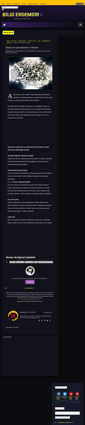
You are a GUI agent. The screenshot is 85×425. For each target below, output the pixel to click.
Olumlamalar (53, 393)
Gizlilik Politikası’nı (39, 414)
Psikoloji (26, 393)
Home (8, 40)
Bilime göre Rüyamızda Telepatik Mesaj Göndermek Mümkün (69, 175)
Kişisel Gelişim (22, 40)
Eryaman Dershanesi (49, 422)
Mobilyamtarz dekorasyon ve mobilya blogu (13, 408)
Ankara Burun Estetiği (59, 422)
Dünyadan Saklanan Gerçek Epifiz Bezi (73, 199)
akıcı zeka (14, 40)
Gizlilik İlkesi (43, 3)
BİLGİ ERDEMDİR (21, 14)
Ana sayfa (9, 3)
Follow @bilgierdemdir (67, 238)
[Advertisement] (29, 131)
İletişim (23, 3)
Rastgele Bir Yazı (71, 245)
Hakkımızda (16, 3)
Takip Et (29, 287)
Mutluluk (62, 393)
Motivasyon (43, 393)
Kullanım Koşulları (32, 3)
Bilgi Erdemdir (27, 293)
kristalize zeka (32, 40)
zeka (38, 40)
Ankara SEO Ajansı (78, 422)
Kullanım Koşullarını (27, 414)
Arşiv (3, 3)
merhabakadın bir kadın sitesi (9, 407)
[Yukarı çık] (42, 412)
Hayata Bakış (17, 393)
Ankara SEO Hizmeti (68, 422)
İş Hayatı (34, 393)
